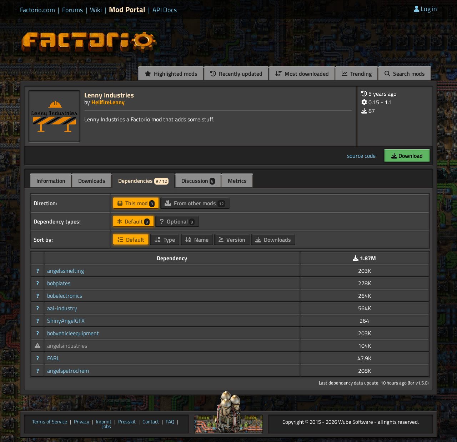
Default (133, 221)
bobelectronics (64, 295)
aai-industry (62, 308)
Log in (425, 9)
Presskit (127, 422)
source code (361, 155)
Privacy (81, 422)
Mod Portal (127, 9)
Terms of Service (49, 422)
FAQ (170, 422)
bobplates (58, 283)
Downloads (91, 180)
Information (50, 180)
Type (164, 239)
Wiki (96, 10)
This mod (136, 203)
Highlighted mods (171, 73)
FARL (53, 358)
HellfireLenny (108, 102)
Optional (177, 221)
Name (197, 239)
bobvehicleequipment (73, 333)
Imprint (103, 422)
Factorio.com (37, 10)
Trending (357, 73)
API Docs (164, 10)
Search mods (405, 73)
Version (232, 239)
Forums (72, 10)
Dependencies (143, 180)
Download (407, 155)
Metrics (237, 180)
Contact (150, 422)
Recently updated (236, 73)
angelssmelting (65, 270)
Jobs (106, 426)
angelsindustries (67, 345)
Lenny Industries (109, 95)
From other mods (195, 203)
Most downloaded (302, 73)
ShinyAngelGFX (66, 320)
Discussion (198, 180)
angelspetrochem (68, 370)
